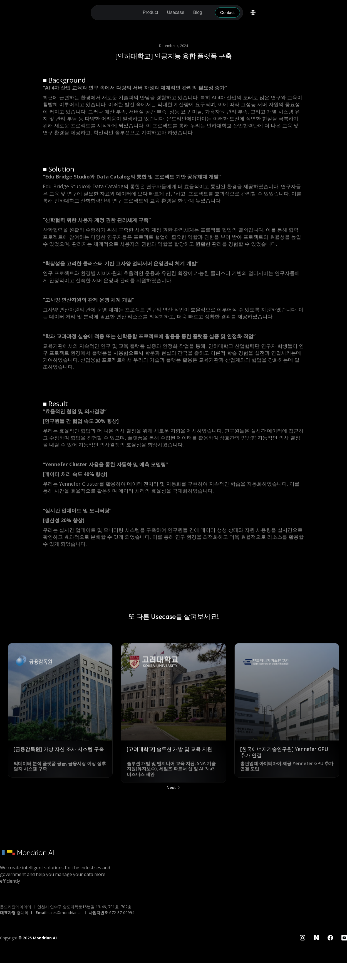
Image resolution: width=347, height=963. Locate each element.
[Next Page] (173, 790)
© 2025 (37, 937)
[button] (150, 12)
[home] (116, 12)
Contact (227, 12)
